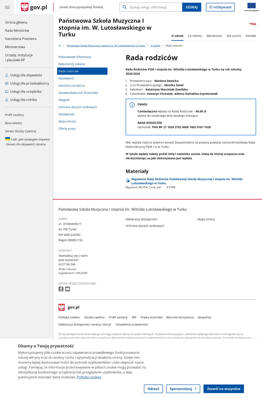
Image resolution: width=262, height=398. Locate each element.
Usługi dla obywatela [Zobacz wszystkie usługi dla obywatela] (23, 75)
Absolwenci (67, 78)
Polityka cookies (70, 317)
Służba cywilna (95, 317)
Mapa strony (68, 121)
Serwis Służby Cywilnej (20, 131)
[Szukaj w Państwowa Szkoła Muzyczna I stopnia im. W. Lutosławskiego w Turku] (150, 7)
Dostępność (68, 114)
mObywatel (221, 8)
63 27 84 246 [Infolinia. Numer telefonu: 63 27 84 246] (68, 264)
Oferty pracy (68, 128)
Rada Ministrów (17, 30)
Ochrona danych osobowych (79, 107)
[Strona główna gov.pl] (34, 7)
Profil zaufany (14, 115)
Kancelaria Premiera (20, 38)
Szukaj (192, 7)
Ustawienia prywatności (133, 324)
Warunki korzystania (181, 317)
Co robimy (196, 36)
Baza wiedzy (13, 123)
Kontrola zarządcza (73, 85)
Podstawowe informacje (76, 57)
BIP (135, 317)
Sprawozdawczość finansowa (79, 93)
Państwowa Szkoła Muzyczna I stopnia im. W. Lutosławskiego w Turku (106, 27)
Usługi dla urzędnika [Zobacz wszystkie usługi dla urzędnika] (23, 91)
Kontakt (252, 36)
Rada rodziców (70, 71)
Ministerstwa (15, 47)
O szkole (178, 36)
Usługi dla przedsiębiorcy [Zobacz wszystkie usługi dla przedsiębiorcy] (27, 83)
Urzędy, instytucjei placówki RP (19, 57)
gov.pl (70, 307)
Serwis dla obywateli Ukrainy (27, 141)
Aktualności (215, 36)
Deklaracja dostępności (143, 219)
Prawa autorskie (153, 317)
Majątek (65, 100)
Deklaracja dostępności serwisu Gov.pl (86, 324)
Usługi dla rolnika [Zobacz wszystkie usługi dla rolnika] (21, 99)
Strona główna (20, 22)
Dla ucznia (235, 36)
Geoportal (205, 317)
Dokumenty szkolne (73, 64)
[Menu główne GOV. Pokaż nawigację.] (7, 7)
